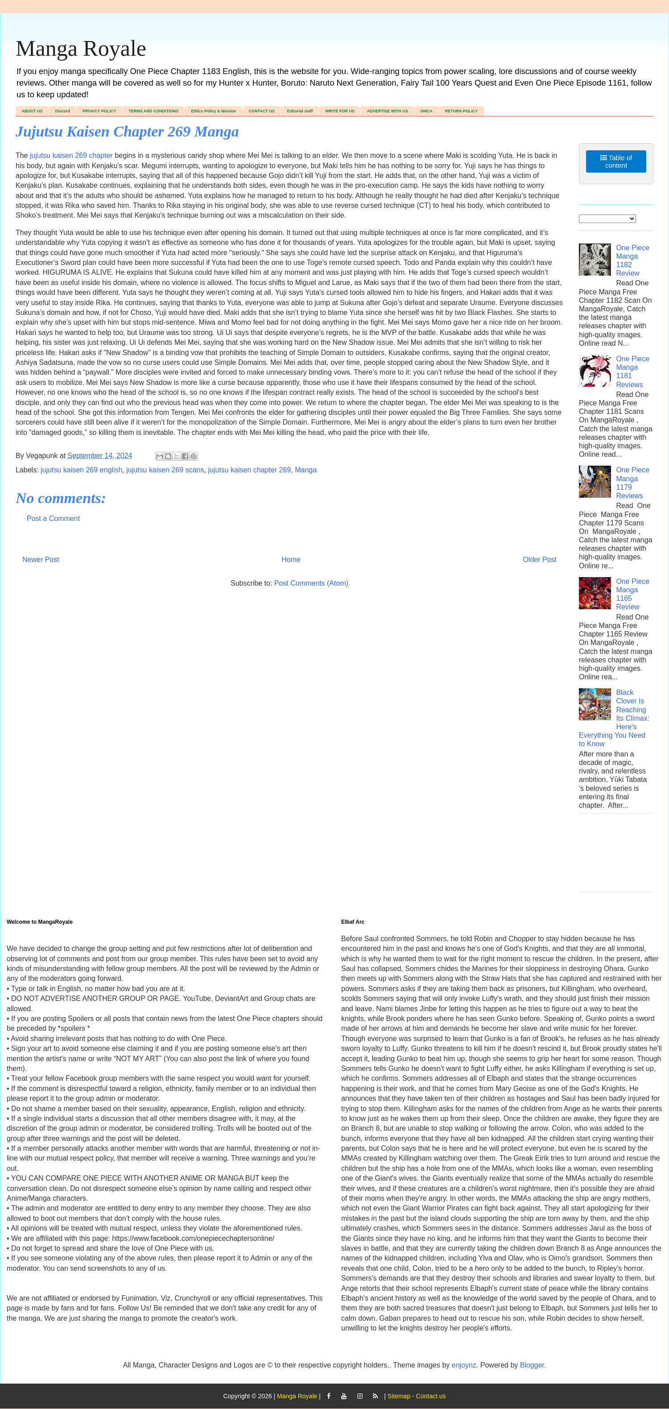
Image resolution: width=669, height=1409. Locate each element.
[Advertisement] (616, 857)
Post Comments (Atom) (311, 583)
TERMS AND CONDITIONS (153, 111)
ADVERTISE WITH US (387, 111)
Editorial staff (300, 111)
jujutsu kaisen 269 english (81, 470)
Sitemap (399, 1396)
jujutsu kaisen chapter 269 (249, 470)
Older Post (540, 559)
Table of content (616, 161)
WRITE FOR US (340, 111)
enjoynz (464, 1365)
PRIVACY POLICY (99, 111)
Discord (62, 111)
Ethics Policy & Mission (213, 111)
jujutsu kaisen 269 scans (165, 470)
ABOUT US (32, 111)
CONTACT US (261, 111)
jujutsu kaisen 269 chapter (71, 155)
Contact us (431, 1396)
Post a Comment (53, 518)
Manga (306, 470)
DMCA (427, 111)
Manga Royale (81, 48)
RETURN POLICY (461, 111)
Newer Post (40, 559)
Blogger (532, 1365)
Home (291, 559)
